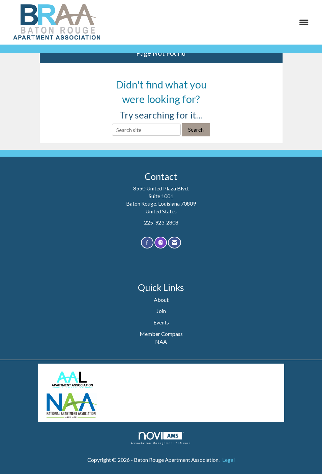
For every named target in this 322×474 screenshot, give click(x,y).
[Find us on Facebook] (147, 242)
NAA (161, 341)
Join (161, 311)
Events (161, 322)
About (161, 299)
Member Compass (161, 334)
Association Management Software (161, 438)
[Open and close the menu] (211, 22)
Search (196, 129)
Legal (228, 459)
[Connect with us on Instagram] (160, 242)
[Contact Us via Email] (174, 242)
